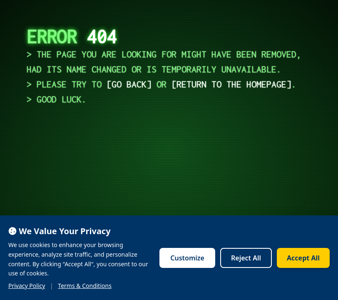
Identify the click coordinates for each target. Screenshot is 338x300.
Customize (187, 257)
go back (129, 84)
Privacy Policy (26, 286)
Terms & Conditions (85, 286)
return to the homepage (231, 84)
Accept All (303, 257)
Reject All (246, 257)
